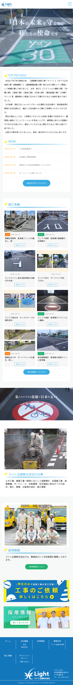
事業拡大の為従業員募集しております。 (35, 165)
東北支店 (24, 647)
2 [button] (38, 66)
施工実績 (8, 655)
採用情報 (41, 641)
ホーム (8, 641)
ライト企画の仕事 (57, 644)
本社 (24, 644)
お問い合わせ (24, 662)
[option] (36, 37)
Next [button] (1, 37)
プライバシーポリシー (24, 656)
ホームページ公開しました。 (31, 173)
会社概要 (24, 641)
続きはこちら (20, 245)
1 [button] (34, 66)
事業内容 (57, 641)
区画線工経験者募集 (27, 157)
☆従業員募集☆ (25, 149)
